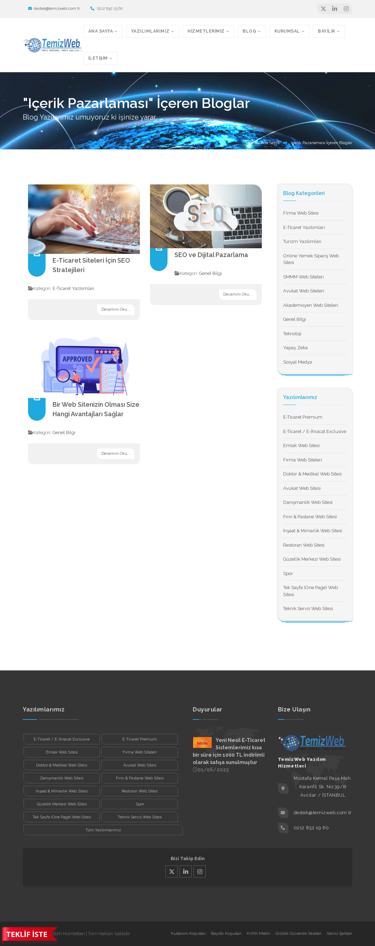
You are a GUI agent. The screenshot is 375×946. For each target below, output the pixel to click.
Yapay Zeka (295, 347)
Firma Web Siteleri (302, 459)
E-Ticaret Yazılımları (73, 288)
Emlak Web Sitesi (301, 445)
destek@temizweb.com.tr (54, 8)
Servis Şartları (339, 933)
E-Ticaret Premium (302, 417)
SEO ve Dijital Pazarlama (211, 254)
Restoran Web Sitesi (304, 545)
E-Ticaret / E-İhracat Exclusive (314, 431)
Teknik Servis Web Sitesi (308, 608)
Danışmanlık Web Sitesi (308, 502)
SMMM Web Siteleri (303, 276)
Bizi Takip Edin (188, 858)
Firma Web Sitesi (301, 213)
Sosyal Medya (297, 362)
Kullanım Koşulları (188, 933)
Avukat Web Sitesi (302, 488)
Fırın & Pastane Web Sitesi (310, 516)
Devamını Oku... (115, 309)
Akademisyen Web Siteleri (310, 305)
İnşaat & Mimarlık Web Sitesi (312, 530)
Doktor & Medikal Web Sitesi (312, 474)
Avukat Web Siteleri (303, 290)
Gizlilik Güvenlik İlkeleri (298, 933)
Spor (288, 573)
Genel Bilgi (210, 273)
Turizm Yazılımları (302, 241)
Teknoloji (292, 333)
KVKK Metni (258, 933)
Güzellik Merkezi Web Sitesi (312, 559)
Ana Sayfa (270, 142)
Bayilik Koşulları (226, 933)
